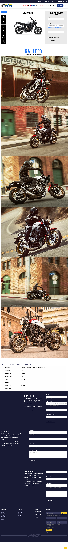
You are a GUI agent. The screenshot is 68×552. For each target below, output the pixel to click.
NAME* (49, 17)
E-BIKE (2, 515)
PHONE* (49, 23)
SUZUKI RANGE (20, 509)
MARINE (19, 515)
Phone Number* (49, 401)
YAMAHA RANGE (3, 509)
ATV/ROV (3, 513)
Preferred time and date (50, 414)
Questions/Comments (33, 450)
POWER (2, 519)
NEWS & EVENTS (38, 511)
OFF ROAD (20, 512)
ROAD (2, 511)
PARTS (51, 5)
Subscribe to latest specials (54, 37)
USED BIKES (47, 5)
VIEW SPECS (3, 31)
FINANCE (36, 517)
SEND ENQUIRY (53, 40)
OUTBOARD (3, 516)
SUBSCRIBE (64, 513)
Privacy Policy (36, 540)
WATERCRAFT (3, 518)
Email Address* (49, 408)
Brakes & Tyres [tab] (27, 364)
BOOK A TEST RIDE (3, 17)
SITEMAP (36, 509)
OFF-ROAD (3, 512)
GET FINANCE (3, 22)
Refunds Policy (49, 540)
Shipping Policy (56, 540)
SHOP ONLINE (60, 5)
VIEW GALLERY (3, 27)
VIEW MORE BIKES (3, 36)
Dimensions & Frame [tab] (14, 364)
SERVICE (54, 5)
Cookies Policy (42, 540)
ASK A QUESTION (3, 41)
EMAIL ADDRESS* (50, 30)
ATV (18, 513)
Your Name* (48, 394)
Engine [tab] (4, 364)
